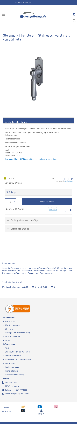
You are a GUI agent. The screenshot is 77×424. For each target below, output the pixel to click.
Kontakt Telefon (11, 371)
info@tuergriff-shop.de (21, 393)
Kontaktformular (12, 367)
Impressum (10, 363)
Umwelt (8, 340)
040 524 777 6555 (19, 390)
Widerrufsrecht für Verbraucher (18, 352)
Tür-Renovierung (12, 325)
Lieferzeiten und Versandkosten (18, 359)
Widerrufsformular (13, 355)
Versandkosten (69, 182)
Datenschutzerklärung (14, 374)
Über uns (9, 329)
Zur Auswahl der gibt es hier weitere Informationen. (32, 159)
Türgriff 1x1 (10, 321)
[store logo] (36, 15)
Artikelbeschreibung (16, 121)
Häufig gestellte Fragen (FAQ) (17, 333)
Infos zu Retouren (12, 336)
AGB (7, 348)
